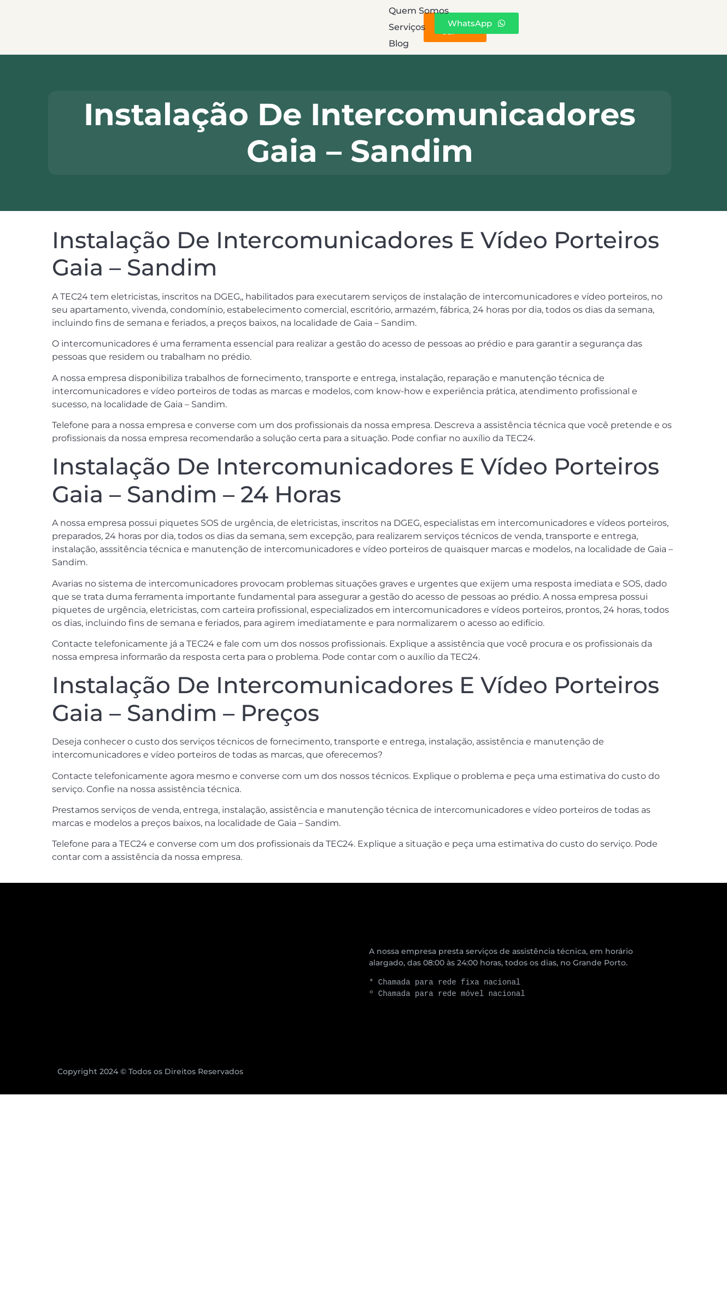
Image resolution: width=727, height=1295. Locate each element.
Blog (445, 27)
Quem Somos (268, 27)
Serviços (366, 27)
